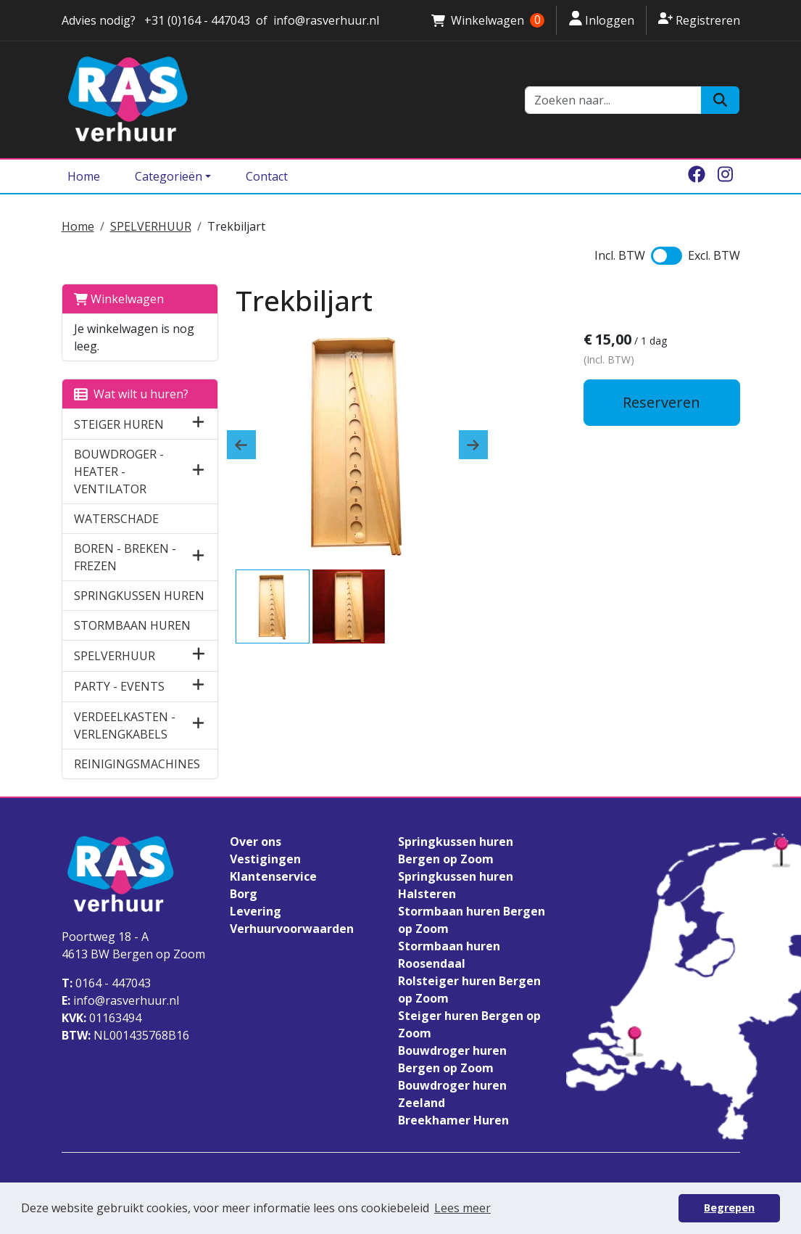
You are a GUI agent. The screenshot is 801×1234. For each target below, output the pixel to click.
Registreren (698, 19)
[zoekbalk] (613, 100)
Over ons (255, 842)
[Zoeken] (720, 100)
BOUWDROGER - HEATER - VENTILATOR (119, 471)
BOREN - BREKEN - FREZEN (125, 557)
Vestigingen (265, 859)
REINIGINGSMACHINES (137, 764)
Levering (255, 911)
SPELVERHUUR (150, 226)
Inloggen (601, 19)
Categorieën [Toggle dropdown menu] (168, 176)
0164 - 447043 (106, 983)
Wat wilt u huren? (131, 394)
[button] (198, 424)
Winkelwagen (119, 299)
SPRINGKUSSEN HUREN (139, 596)
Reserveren (661, 402)
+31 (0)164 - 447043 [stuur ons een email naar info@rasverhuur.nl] (195, 20)
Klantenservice (273, 876)
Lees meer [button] (462, 1208)
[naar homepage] (285, 99)
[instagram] (725, 176)
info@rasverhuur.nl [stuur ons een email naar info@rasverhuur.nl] (326, 20)
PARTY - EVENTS (119, 686)
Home (83, 176)
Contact (267, 176)
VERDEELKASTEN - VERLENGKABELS (124, 725)
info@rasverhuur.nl (120, 1000)
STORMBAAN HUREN (132, 625)
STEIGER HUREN (119, 424)
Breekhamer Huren (453, 1120)
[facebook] (696, 176)
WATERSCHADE (116, 519)
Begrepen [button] (729, 1207)
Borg (243, 894)
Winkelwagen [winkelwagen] (487, 20)
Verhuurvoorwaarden (292, 929)
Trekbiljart (236, 226)
